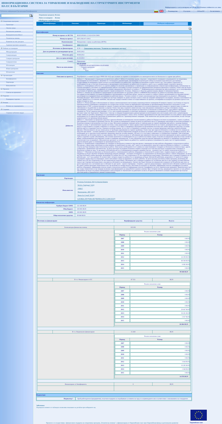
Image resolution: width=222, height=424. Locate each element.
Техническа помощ (12, 38)
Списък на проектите (13, 92)
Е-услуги (187, 11)
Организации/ (22, 11)
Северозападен (11, 55)
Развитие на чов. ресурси (15, 41)
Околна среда (11, 28)
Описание (75, 23)
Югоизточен (10, 72)
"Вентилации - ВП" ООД (86, 192)
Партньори (10, 82)
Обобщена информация (165, 23)
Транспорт (9, 24)
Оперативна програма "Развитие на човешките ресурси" (105, 48)
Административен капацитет (16, 45)
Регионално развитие (13, 31)
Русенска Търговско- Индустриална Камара (92, 182)
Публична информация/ (8, 11)
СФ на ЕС (201, 11)
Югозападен (10, 65)
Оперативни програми (11, 21)
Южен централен (12, 69)
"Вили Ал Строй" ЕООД (85, 195)
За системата (215, 11)
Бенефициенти (11, 79)
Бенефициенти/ (32, 11)
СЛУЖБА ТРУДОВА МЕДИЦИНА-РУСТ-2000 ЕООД (96, 199)
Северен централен (13, 58)
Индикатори (127, 23)
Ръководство (173, 11)
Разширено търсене (13, 99)
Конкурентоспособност (14, 35)
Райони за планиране (10, 48)
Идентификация (49, 23)
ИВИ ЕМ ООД (82, 45)
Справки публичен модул (15, 113)
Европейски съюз (196, 422)
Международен (11, 52)
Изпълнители (10, 85)
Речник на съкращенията (14, 106)
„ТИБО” (80, 188)
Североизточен (11, 62)
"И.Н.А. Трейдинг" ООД (85, 185)
